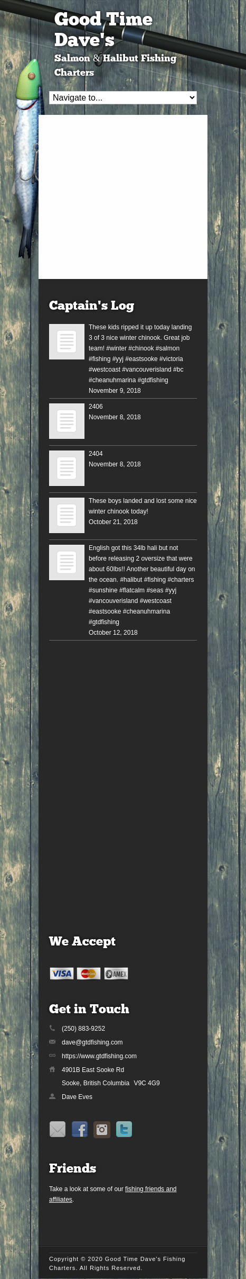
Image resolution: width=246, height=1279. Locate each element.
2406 (96, 406)
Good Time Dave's (103, 31)
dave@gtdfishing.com (92, 1042)
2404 (96, 453)
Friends (72, 1169)
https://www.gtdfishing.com (99, 1056)
